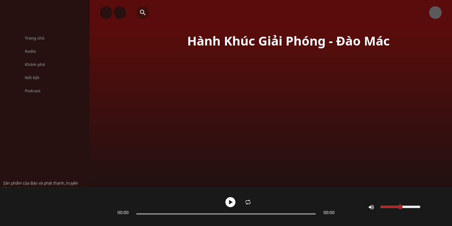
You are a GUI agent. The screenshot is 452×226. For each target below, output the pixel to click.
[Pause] (230, 202)
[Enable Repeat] (248, 202)
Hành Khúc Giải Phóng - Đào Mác (58, 201)
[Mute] (371, 207)
